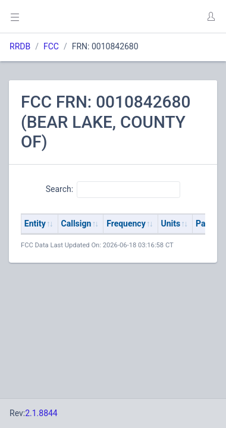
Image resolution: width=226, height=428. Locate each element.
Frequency (126, 223)
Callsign (76, 223)
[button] (210, 16)
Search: (113, 189)
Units (171, 223)
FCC (51, 46)
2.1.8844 (41, 413)
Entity (35, 223)
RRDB (20, 46)
